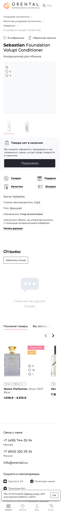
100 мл (17, 384)
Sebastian (19, 196)
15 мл (7, 384)
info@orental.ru (15, 463)
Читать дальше (13, 228)
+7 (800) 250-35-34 (17, 451)
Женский (16, 208)
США (37, 202)
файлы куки (31, 493)
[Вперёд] (53, 335)
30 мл (55, 384)
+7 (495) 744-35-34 (17, 440)
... (24, 384)
